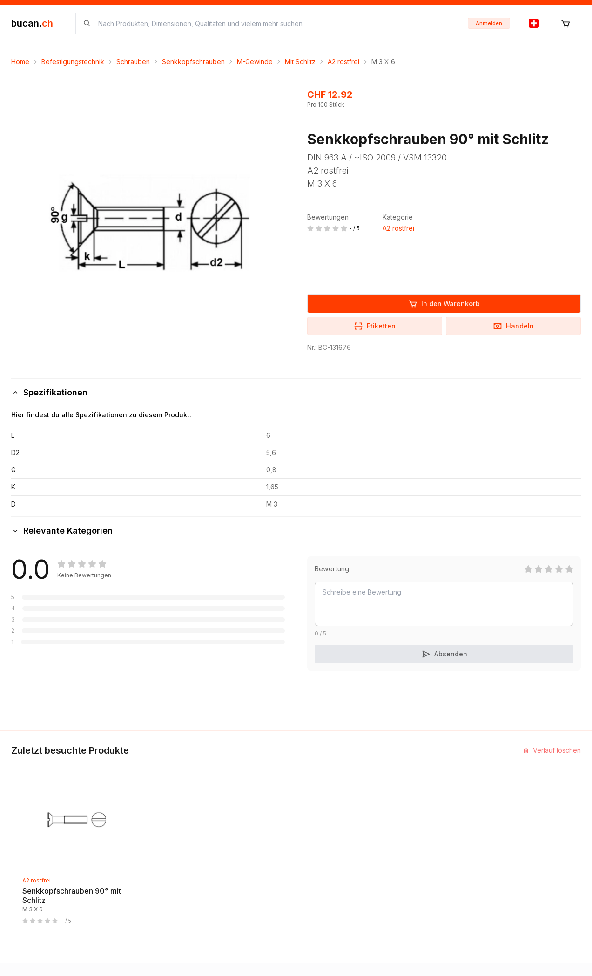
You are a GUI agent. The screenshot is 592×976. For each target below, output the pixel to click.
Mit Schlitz (300, 62)
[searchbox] (265, 23)
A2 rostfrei (343, 62)
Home (20, 62)
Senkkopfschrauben (193, 62)
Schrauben (133, 62)
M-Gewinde (255, 62)
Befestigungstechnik (72, 62)
